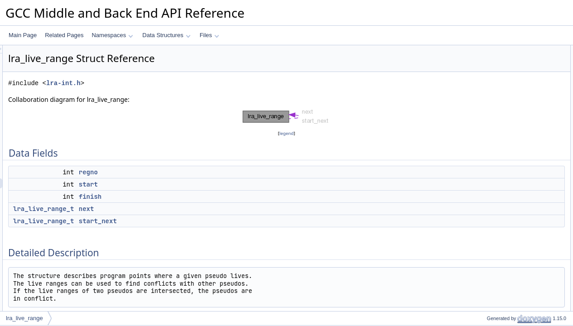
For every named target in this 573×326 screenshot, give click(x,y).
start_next (211, 221)
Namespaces (112, 35)
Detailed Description (496, 110)
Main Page (23, 35)
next (199, 209)
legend (288, 133)
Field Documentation (497, 120)
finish (203, 196)
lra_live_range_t (156, 209)
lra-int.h (176, 83)
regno (201, 172)
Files (209, 35)
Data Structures (166, 35)
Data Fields (486, 50)
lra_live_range (24, 318)
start (201, 184)
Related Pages (64, 35)
